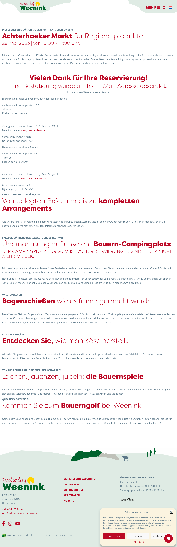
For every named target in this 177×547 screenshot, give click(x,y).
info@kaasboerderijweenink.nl (19, 513)
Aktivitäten (71, 495)
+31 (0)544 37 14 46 (12, 509)
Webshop (69, 500)
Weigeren (138, 536)
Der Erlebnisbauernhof (80, 478)
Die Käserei (71, 484)
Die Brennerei (73, 489)
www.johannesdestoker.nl (35, 130)
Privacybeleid (139, 542)
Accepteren (114, 536)
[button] (171, 512)
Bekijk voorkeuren (161, 536)
